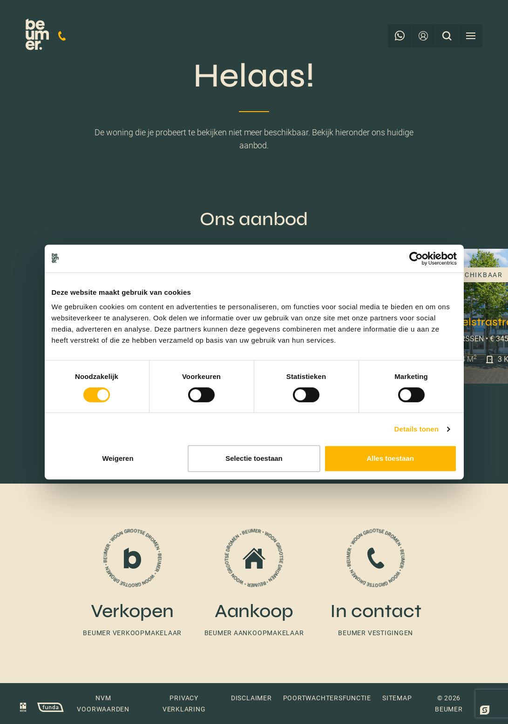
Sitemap (397, 698)
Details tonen (416, 429)
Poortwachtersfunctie (327, 698)
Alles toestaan (390, 458)
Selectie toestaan (254, 458)
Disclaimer (251, 698)
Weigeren (117, 458)
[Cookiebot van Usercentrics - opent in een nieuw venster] (416, 259)
